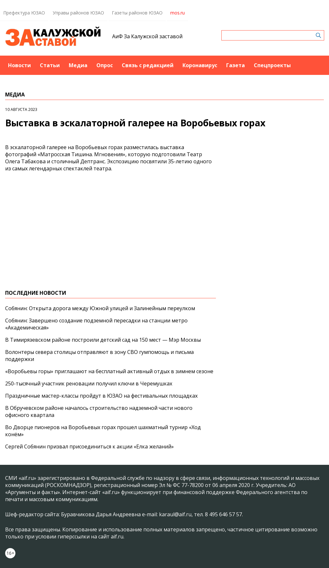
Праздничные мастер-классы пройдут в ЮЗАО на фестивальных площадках (101, 395)
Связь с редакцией (147, 65)
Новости (19, 65)
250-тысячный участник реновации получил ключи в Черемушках (88, 383)
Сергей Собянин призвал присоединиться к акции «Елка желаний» (89, 446)
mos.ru (177, 13)
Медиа (78, 65)
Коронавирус (199, 65)
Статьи (50, 65)
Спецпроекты (272, 65)
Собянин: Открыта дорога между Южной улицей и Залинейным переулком (100, 308)
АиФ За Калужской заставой (147, 36)
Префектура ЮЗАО (24, 13)
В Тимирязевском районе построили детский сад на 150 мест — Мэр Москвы (103, 339)
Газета (235, 65)
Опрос (104, 65)
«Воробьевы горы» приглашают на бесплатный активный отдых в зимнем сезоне (109, 371)
